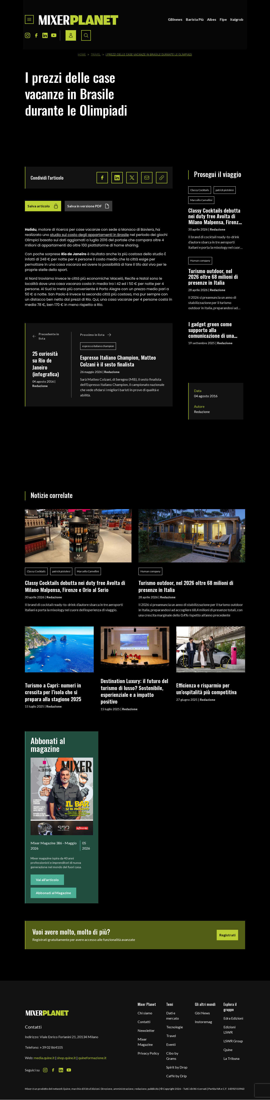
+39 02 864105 (51, 1047)
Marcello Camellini (201, 200)
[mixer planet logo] (47, 1012)
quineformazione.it (92, 1058)
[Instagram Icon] (27, 35)
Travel (96, 54)
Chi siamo (145, 1013)
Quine (227, 1050)
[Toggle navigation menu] (29, 19)
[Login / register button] (71, 35)
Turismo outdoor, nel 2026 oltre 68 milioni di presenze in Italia (213, 276)
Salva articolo (43, 206)
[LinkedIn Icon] (45, 35)
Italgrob (236, 19)
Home (82, 54)
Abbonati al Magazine (53, 893)
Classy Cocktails (199, 190)
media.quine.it (44, 1058)
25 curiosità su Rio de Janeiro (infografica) (45, 363)
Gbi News (202, 1013)
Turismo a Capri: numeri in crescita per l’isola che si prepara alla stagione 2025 (53, 692)
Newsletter (146, 1030)
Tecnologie (174, 1027)
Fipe (223, 19)
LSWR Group (233, 1041)
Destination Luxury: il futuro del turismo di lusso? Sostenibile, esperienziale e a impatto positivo (134, 691)
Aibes (211, 19)
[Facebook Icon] (36, 35)
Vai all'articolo (47, 880)
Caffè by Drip (176, 1076)
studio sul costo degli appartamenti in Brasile (89, 234)
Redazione (40, 386)
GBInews (175, 19)
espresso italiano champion (98, 346)
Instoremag (203, 1022)
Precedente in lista (45, 336)
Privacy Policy (148, 1053)
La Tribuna (231, 1058)
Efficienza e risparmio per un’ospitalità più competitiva (206, 688)
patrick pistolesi (225, 190)
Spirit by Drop (176, 1067)
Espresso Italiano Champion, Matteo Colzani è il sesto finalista (118, 360)
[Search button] (86, 35)
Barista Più (195, 19)
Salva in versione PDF (88, 206)
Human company (200, 260)
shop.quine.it (66, 1058)
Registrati (227, 935)
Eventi (171, 1044)
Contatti (144, 1022)
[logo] (78, 19)
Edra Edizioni (233, 1018)
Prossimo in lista (95, 335)
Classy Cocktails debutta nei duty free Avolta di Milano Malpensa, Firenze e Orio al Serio (214, 216)
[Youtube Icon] (53, 35)
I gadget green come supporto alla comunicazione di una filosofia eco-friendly (211, 329)
